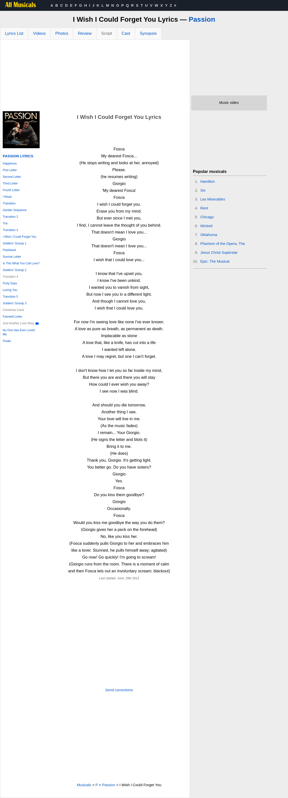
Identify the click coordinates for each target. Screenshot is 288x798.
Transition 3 (10, 230)
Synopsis (148, 33)
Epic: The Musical (214, 261)
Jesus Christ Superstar (219, 252)
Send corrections (119, 690)
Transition (9, 203)
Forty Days (10, 283)
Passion (202, 19)
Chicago (207, 217)
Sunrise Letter (12, 256)
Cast (126, 33)
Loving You (10, 290)
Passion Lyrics (18, 156)
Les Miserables (212, 199)
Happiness (10, 163)
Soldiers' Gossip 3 (14, 303)
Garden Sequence (15, 210)
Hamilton (207, 181)
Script (106, 33)
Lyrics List (14, 33)
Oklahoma (208, 235)
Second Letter (12, 177)
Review (85, 33)
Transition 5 (10, 296)
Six (203, 190)
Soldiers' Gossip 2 (14, 270)
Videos (39, 33)
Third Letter (10, 183)
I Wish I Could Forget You (19, 236)
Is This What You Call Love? (21, 263)
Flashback (9, 250)
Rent (204, 208)
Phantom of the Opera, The (222, 243)
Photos (61, 33)
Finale (7, 341)
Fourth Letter (11, 190)
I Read (7, 197)
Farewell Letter (12, 316)
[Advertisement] (95, 76)
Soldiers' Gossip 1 (14, 243)
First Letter (10, 170)
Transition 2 (10, 216)
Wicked (206, 226)
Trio (5, 223)
